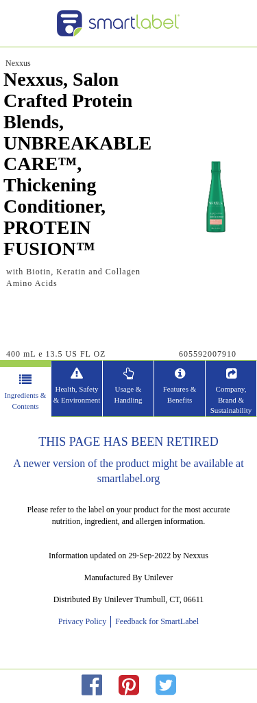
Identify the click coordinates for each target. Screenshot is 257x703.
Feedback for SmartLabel (156, 621)
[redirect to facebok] (92, 685)
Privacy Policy (84, 621)
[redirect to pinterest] (129, 685)
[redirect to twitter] (166, 685)
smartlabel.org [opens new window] (128, 478)
